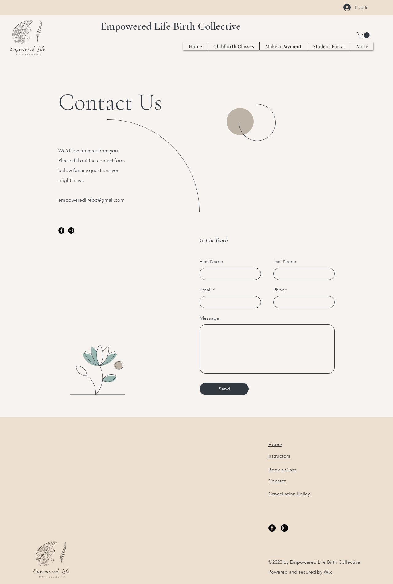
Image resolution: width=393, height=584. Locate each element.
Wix (328, 572)
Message (209, 318)
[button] (364, 35)
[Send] (224, 389)
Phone (280, 289)
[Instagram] (71, 230)
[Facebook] (61, 230)
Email (206, 289)
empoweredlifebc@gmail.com (91, 200)
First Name (211, 261)
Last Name (284, 261)
